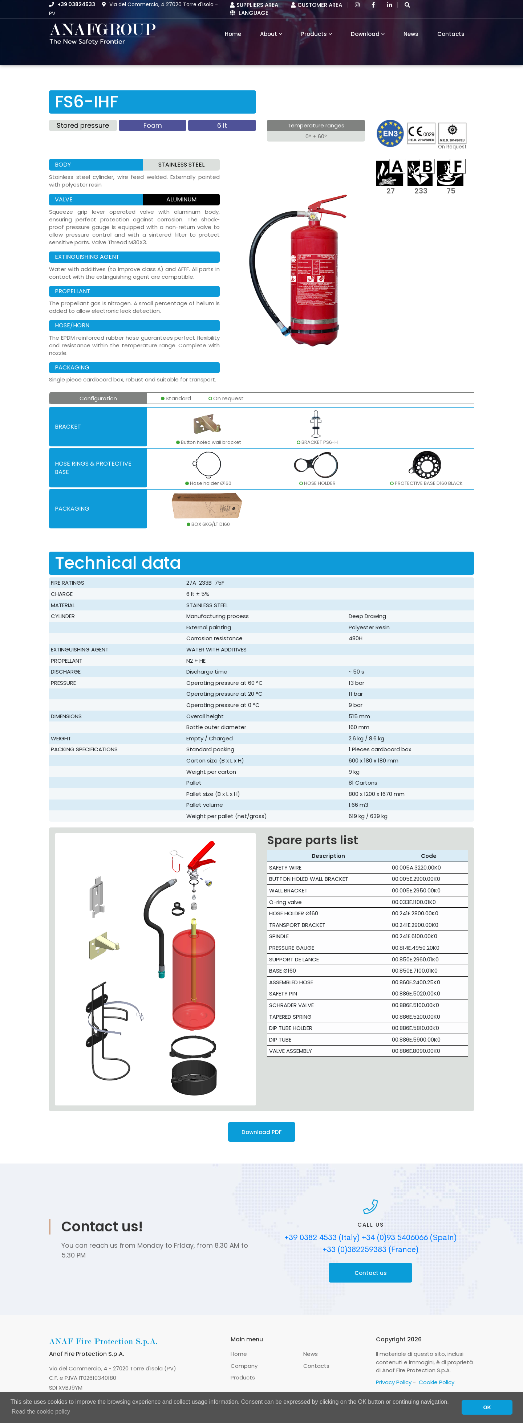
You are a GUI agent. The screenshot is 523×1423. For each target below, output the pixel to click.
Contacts (451, 34)
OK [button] (487, 1407)
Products (314, 34)
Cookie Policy (436, 1382)
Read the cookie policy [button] (41, 1411)
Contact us (370, 1273)
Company (244, 1366)
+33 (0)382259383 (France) (370, 1249)
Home (239, 1354)
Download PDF (262, 1132)
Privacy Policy (393, 1382)
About (268, 34)
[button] (407, 5)
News (411, 34)
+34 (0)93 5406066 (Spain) (409, 1237)
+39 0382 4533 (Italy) (322, 1237)
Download (365, 34)
